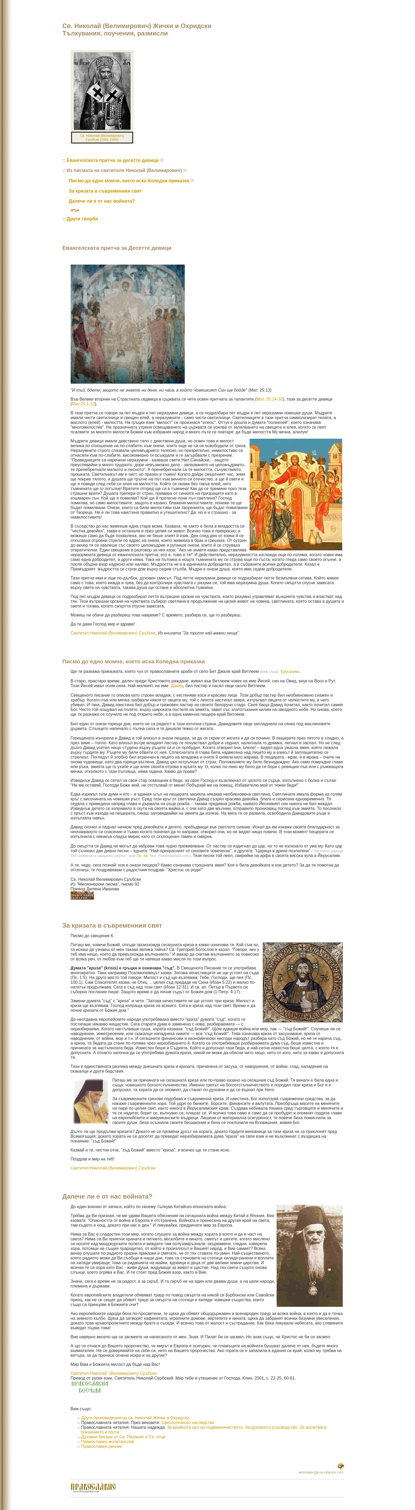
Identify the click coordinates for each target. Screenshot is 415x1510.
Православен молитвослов (107, 1441)
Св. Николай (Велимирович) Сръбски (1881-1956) (102, 138)
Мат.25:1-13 (83, 404)
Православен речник (101, 1446)
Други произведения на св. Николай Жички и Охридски (135, 1418)
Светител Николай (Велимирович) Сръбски (113, 633)
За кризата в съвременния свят (105, 191)
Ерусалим (289, 671)
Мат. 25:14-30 (269, 399)
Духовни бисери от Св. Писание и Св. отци (123, 1437)
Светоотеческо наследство (187, 1422)
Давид (176, 685)
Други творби (82, 218)
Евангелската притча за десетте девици (113, 160)
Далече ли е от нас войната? (102, 201)
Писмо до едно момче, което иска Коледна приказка (129, 180)
